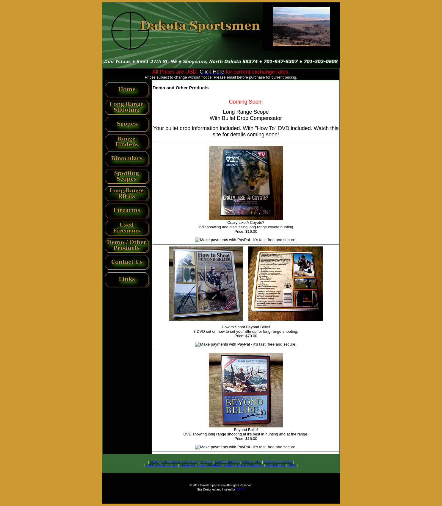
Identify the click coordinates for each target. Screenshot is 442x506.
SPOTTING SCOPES (278, 462)
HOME (154, 462)
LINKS (291, 465)
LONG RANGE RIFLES (161, 465)
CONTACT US (275, 465)
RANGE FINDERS (227, 462)
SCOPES (206, 462)
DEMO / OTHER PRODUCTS (244, 465)
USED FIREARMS (209, 465)
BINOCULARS (251, 462)
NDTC (241, 489)
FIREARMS (187, 465)
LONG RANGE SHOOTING (179, 462)
